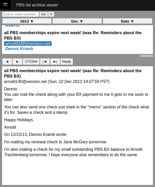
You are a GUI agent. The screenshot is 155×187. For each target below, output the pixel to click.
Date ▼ (127, 21)
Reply (66, 61)
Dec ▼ (77, 21)
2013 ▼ (27, 21)
